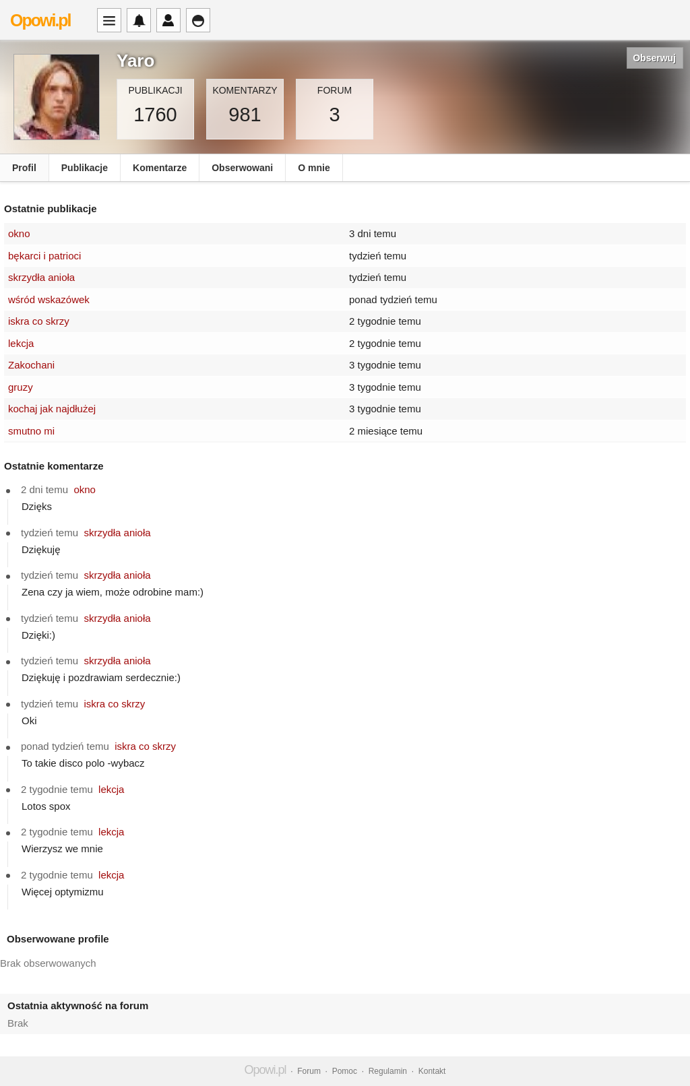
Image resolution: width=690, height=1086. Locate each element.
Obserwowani (242, 167)
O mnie (314, 167)
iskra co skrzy (38, 321)
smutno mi (31, 431)
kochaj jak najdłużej (52, 408)
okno (19, 233)
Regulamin (388, 1071)
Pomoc (344, 1071)
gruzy (20, 387)
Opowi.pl (40, 20)
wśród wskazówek (49, 299)
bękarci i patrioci (44, 255)
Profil (24, 167)
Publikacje (84, 167)
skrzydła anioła (41, 277)
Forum (309, 1071)
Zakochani (31, 365)
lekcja (21, 343)
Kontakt (432, 1071)
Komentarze (160, 167)
